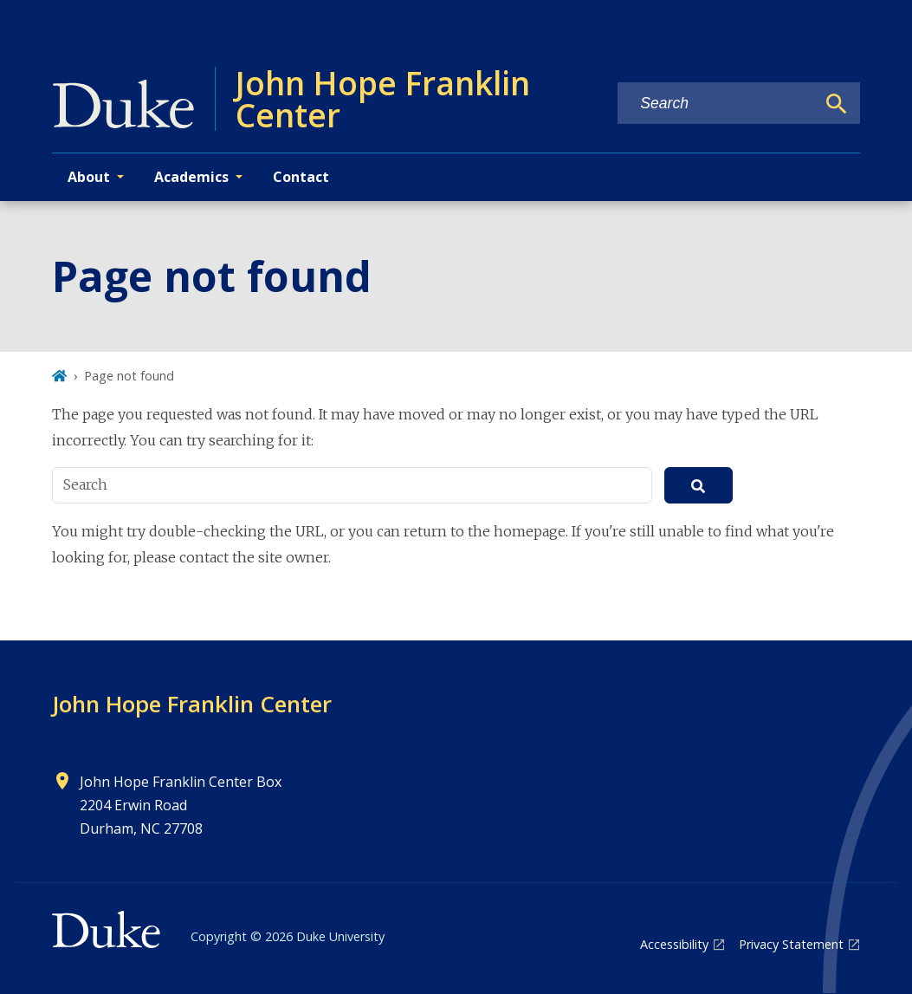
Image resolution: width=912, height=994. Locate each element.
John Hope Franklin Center (192, 703)
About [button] (89, 176)
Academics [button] (191, 176)
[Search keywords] (716, 103)
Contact (301, 176)
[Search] (836, 104)
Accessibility (674, 944)
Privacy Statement (791, 944)
